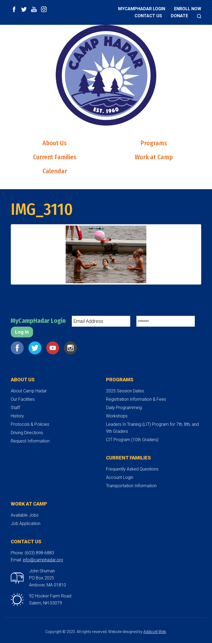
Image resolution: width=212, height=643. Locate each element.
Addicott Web (154, 632)
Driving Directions (27, 432)
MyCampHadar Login (141, 8)
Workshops (117, 416)
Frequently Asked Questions (132, 469)
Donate (179, 15)
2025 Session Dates (125, 390)
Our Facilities (23, 399)
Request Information (30, 441)
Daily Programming (124, 407)
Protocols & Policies (30, 424)
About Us (55, 143)
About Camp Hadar (29, 390)
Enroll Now (187, 8)
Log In (22, 332)
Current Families (54, 157)
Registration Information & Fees (136, 399)
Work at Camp (154, 157)
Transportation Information (131, 485)
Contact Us (148, 15)
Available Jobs (24, 515)
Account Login (119, 477)
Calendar (55, 171)
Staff (15, 407)
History (17, 416)
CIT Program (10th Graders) (132, 439)
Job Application (25, 523)
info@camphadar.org (43, 559)
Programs (153, 143)
